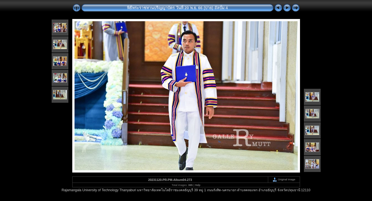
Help (197, 184)
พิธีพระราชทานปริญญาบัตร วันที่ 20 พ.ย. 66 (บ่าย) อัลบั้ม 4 (177, 8)
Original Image (283, 179)
